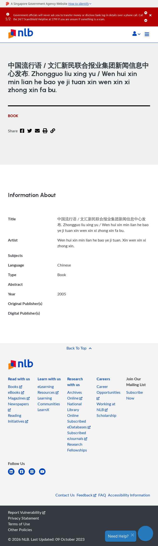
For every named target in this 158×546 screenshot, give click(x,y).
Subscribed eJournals (77, 435)
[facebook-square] (23, 474)
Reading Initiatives (18, 418)
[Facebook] (22, 133)
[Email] (37, 133)
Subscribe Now (134, 395)
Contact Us (65, 495)
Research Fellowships (77, 447)
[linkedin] (13, 474)
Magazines (19, 398)
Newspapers (18, 406)
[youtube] (44, 474)
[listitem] (19, 380)
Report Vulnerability (26, 512)
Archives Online (74, 395)
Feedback (86, 495)
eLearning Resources (48, 389)
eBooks (16, 392)
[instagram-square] (34, 474)
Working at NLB (106, 406)
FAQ (102, 495)
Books (15, 386)
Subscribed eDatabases (79, 424)
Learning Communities (49, 400)
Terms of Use (19, 524)
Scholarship (106, 415)
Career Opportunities (108, 392)
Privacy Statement (23, 518)
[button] (136, 34)
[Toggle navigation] (147, 34)
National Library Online (74, 409)
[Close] (153, 11)
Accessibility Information (129, 495)
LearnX (43, 409)
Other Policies (20, 529)
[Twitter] (30, 133)
